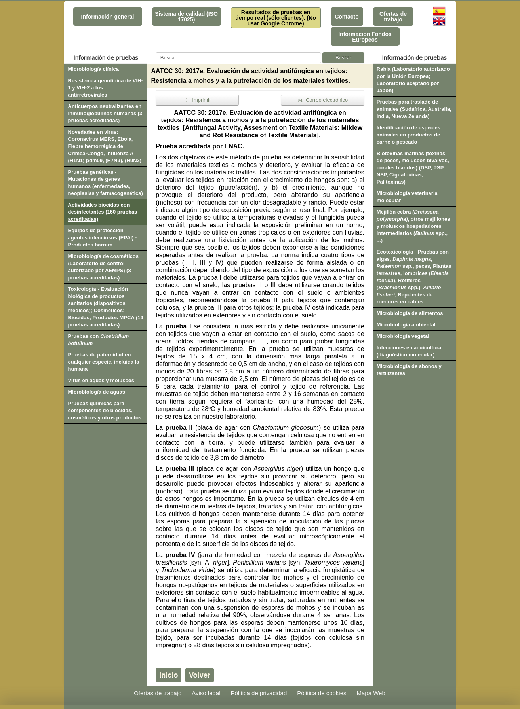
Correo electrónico (322, 100)
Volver (199, 675)
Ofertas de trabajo (393, 17)
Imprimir (197, 100)
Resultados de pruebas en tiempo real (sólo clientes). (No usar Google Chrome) (275, 18)
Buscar (343, 58)
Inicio (168, 675)
